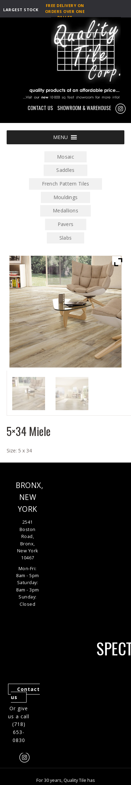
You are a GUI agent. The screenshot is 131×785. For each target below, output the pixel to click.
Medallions (65, 210)
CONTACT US (40, 107)
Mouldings (65, 197)
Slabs (65, 237)
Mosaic (65, 156)
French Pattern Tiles (65, 183)
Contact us (25, 693)
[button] (60, 137)
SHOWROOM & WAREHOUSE (84, 107)
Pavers (66, 224)
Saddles (65, 170)
